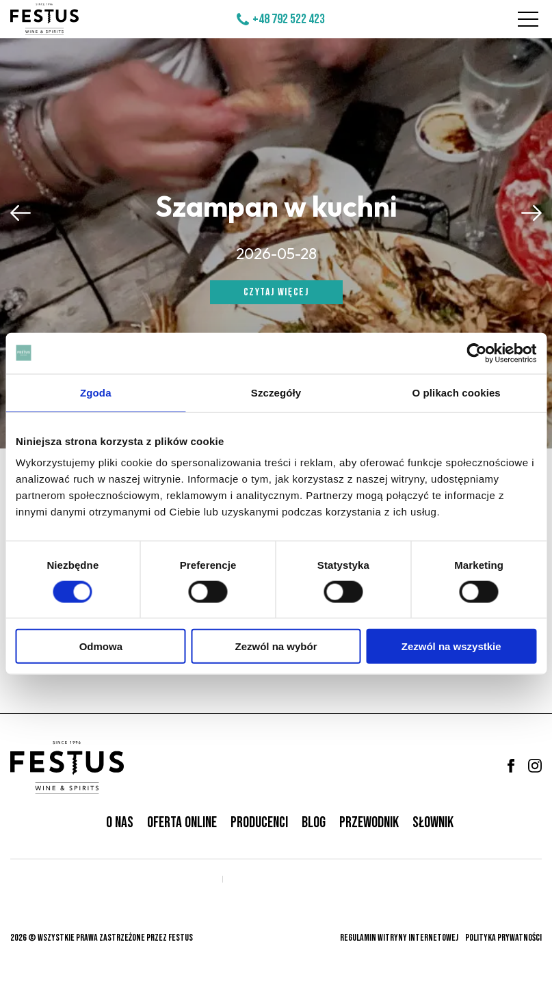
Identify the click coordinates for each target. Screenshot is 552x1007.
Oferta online (182, 823)
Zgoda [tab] (95, 392)
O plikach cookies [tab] (456, 392)
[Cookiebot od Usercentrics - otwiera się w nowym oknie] (476, 353)
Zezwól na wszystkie (451, 646)
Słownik (433, 823)
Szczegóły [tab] (276, 392)
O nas (119, 823)
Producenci (259, 823)
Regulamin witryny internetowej (399, 937)
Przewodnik (369, 823)
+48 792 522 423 (288, 19)
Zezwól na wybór (276, 646)
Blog (314, 823)
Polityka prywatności (503, 937)
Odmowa (100, 646)
